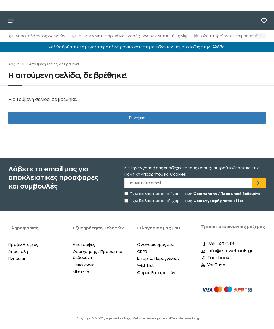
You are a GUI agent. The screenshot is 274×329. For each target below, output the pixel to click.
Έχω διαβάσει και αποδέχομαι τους (193, 193)
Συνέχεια (137, 118)
